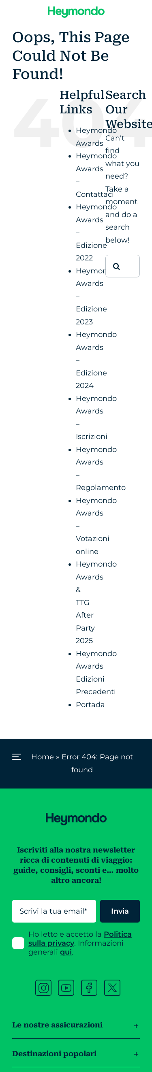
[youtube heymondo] (66, 983)
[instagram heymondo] (43, 983)
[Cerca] (116, 266)
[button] (76, 1019)
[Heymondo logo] (76, 10)
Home (42, 756)
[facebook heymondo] (89, 983)
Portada (90, 704)
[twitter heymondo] (112, 983)
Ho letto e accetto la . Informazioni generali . (80, 943)
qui (66, 952)
